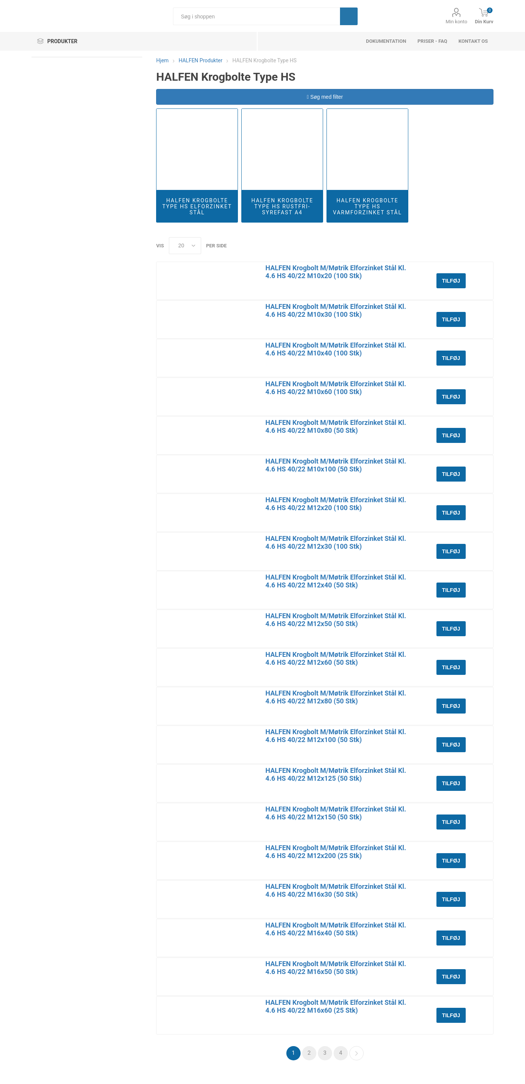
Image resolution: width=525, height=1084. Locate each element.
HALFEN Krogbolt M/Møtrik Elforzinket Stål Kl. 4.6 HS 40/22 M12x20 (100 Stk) (335, 504)
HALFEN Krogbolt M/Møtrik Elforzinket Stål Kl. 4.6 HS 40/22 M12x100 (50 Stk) (335, 736)
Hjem (162, 60)
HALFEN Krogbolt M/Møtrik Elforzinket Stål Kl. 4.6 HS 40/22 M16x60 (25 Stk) (335, 1006)
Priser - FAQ (432, 41)
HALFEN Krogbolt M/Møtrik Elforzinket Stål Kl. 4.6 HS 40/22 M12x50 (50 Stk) (335, 620)
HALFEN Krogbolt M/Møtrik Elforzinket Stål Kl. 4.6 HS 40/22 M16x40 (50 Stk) (335, 929)
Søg (349, 16)
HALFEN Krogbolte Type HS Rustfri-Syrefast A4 (282, 206)
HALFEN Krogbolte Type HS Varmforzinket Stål (367, 206)
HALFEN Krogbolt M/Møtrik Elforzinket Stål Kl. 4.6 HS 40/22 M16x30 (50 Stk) (335, 890)
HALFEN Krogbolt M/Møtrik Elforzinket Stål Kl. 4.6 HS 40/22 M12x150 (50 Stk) (335, 813)
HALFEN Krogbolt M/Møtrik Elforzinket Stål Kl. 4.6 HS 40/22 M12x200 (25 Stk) (335, 852)
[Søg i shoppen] (256, 16)
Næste (356, 1053)
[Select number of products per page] (185, 245)
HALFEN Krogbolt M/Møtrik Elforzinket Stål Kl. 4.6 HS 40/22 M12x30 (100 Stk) (335, 542)
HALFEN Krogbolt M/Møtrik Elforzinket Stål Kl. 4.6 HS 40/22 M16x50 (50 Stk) (335, 968)
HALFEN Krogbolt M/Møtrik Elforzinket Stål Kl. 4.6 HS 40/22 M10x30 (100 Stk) (335, 310)
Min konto (456, 21)
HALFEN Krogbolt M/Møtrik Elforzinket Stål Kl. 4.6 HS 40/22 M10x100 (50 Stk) (335, 465)
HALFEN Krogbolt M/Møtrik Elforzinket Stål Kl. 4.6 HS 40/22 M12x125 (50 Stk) (335, 774)
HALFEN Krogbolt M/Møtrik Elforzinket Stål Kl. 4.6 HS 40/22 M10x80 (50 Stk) (335, 426)
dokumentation (386, 41)
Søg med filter (325, 97)
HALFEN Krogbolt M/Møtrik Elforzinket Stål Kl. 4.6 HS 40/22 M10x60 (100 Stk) (335, 388)
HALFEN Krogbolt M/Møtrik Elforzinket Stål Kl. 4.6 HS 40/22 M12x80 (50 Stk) (335, 697)
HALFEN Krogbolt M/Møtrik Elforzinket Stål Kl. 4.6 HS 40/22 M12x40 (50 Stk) (335, 581)
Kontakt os (473, 41)
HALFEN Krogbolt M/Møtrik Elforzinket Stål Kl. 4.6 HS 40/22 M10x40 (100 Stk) (335, 349)
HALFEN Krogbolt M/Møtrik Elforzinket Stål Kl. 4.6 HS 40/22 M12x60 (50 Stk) (335, 658)
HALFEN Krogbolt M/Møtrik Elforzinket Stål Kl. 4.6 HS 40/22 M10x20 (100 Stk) (335, 272)
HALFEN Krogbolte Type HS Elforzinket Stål (197, 206)
